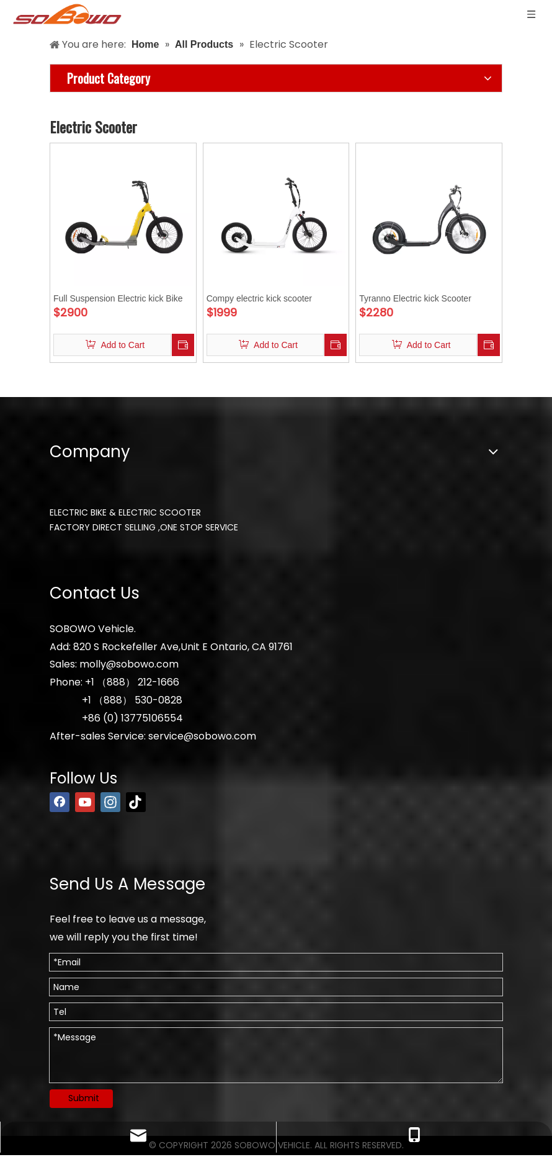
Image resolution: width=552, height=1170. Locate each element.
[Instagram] (110, 802)
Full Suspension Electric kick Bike (118, 298)
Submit (83, 1098)
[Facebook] (59, 802)
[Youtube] (85, 802)
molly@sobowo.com (129, 664)
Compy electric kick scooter (259, 298)
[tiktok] (136, 802)
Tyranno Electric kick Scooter (415, 298)
